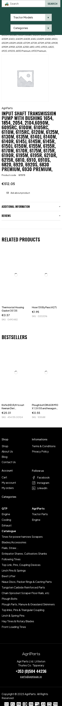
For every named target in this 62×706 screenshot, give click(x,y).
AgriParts (7, 108)
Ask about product (20, 193)
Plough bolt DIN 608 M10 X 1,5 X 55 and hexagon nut (45, 408)
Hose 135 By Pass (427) (44, 307)
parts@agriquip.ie (31, 676)
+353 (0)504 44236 (31, 671)
